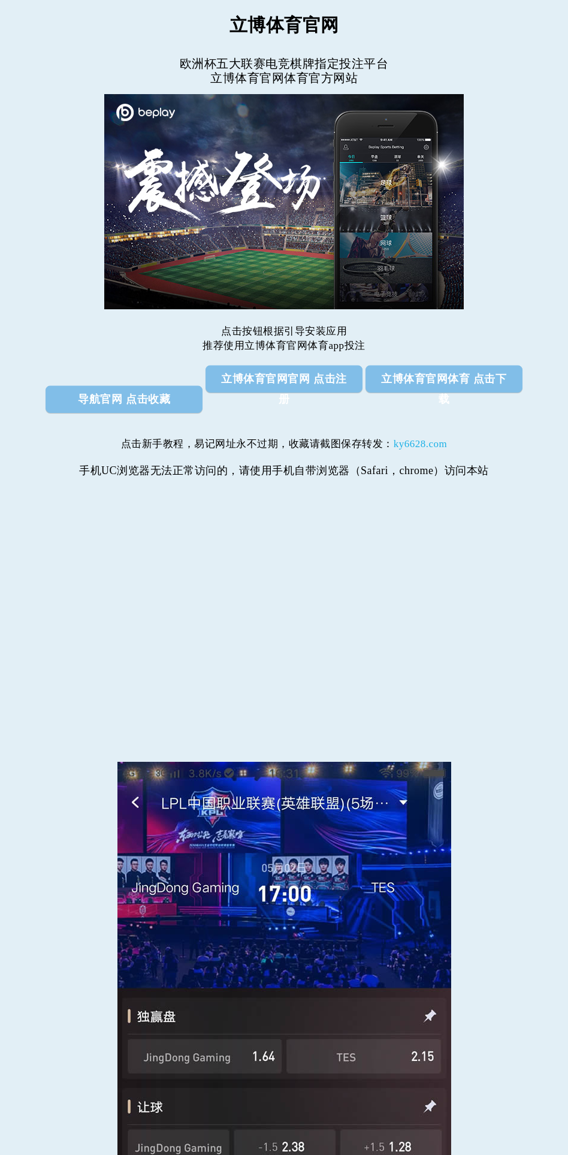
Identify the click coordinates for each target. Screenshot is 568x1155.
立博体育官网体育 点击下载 (443, 382)
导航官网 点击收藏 (124, 399)
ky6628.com (421, 444)
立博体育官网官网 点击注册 (283, 382)
